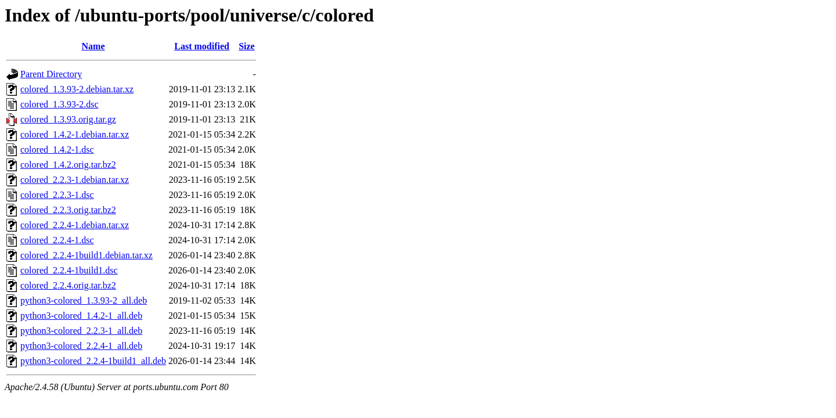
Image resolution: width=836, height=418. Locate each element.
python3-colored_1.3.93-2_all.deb (83, 300)
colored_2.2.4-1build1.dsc (69, 270)
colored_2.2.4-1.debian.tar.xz (74, 225)
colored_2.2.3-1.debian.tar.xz (74, 180)
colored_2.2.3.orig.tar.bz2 (68, 210)
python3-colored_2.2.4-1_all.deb (81, 346)
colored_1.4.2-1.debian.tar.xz (74, 134)
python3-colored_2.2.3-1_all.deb (81, 331)
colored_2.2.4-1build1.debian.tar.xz (86, 255)
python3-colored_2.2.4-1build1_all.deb (93, 361)
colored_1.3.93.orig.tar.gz (68, 119)
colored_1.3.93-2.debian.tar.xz (77, 89)
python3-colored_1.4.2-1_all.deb (81, 315)
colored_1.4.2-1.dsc (57, 149)
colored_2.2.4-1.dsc (57, 240)
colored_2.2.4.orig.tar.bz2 (68, 285)
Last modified (201, 46)
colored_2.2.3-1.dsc (57, 195)
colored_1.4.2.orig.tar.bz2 (68, 165)
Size (247, 46)
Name (93, 46)
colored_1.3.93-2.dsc (59, 104)
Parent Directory (51, 74)
